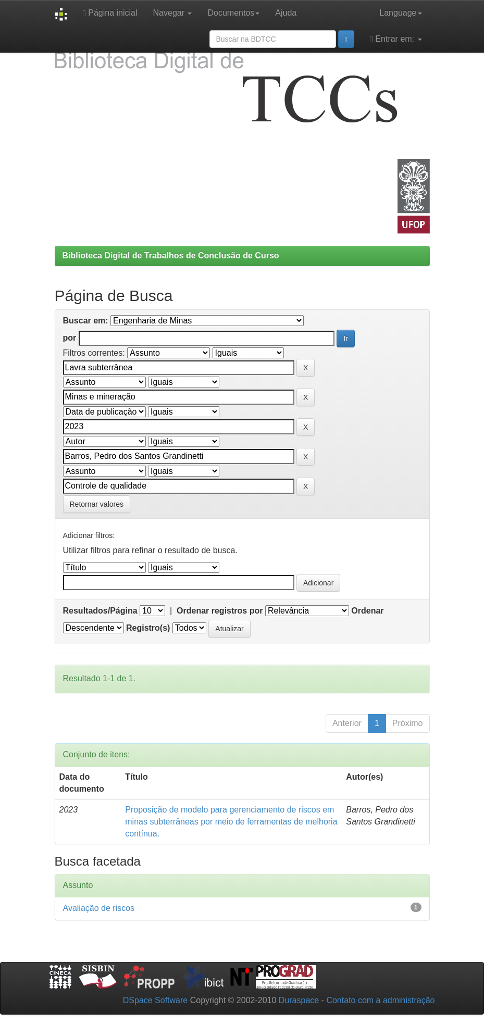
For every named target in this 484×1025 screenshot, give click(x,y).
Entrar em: (395, 39)
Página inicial (110, 13)
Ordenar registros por (220, 610)
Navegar (172, 12)
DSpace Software (155, 1000)
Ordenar (367, 610)
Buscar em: (85, 320)
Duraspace (299, 1000)
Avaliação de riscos (99, 908)
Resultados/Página (100, 610)
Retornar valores (97, 504)
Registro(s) (148, 627)
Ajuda (285, 12)
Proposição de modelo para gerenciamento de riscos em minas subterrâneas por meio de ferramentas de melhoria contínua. (231, 821)
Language (400, 12)
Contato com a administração (380, 1000)
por (70, 337)
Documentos (233, 12)
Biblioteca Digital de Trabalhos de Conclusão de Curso (171, 255)
